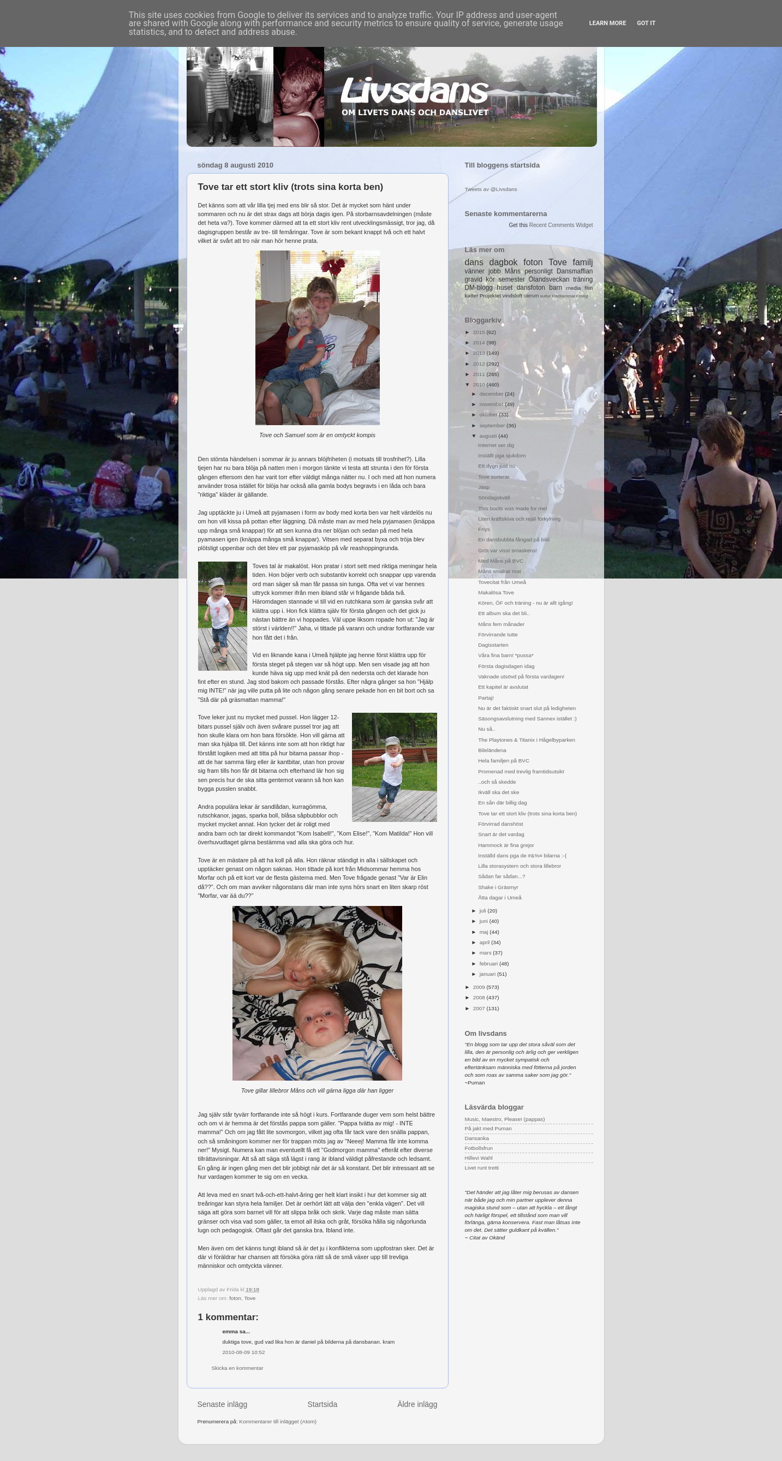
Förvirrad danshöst (500, 824)
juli (484, 911)
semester (511, 279)
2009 (480, 987)
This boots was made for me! (512, 508)
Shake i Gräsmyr (498, 887)
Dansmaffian (575, 271)
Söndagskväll (494, 497)
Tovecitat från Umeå (502, 582)
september (493, 425)
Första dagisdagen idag (506, 666)
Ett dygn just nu (496, 466)
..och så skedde (497, 782)
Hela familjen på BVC (503, 761)
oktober (489, 415)
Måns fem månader (501, 624)
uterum (531, 296)
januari (488, 974)
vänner (475, 271)
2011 (480, 374)
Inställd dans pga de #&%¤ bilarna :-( (522, 855)
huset (504, 287)
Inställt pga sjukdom (502, 455)
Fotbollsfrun (479, 1148)
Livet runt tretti (482, 1168)
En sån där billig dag (502, 803)
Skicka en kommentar (238, 1368)
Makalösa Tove (496, 592)
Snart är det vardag (501, 834)
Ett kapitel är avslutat (503, 687)
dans (474, 262)
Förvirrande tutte (497, 634)
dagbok (504, 262)
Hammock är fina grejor (506, 845)
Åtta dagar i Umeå (500, 898)
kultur (545, 296)
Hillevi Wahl (479, 1158)
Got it (646, 23)
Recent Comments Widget (561, 225)
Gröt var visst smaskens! (507, 550)
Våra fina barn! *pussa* (506, 655)
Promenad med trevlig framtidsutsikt (521, 771)
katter (472, 296)
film (588, 288)
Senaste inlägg (223, 1404)
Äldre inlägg (417, 1404)
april (485, 942)
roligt (583, 296)
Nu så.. (486, 729)
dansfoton (531, 287)
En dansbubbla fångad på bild (514, 539)
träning (583, 279)
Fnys (484, 529)
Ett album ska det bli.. (503, 613)
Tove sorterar (494, 477)
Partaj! (486, 698)
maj (485, 932)
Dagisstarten (493, 645)
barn (555, 287)
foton (235, 1298)
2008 (480, 997)
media (573, 288)
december (492, 394)
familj (583, 262)
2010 (480, 384)
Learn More (607, 23)
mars (486, 953)
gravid (473, 279)
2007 (480, 1008)
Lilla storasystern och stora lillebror (519, 866)
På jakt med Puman (488, 1128)
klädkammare (564, 296)
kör (490, 279)
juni (485, 921)
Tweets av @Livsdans (491, 189)
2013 (480, 353)
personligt (538, 271)
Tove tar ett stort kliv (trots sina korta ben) (527, 813)
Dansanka (477, 1138)
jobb (494, 271)
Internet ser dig (496, 445)
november (492, 404)
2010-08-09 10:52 (244, 1352)
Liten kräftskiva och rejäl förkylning (519, 519)
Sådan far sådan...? (501, 876)
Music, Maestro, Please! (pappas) (505, 1119)
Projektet (490, 296)
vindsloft (512, 296)
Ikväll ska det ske (498, 792)
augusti (489, 436)
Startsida (322, 1404)
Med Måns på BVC (500, 561)
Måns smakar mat (499, 571)
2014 (480, 342)
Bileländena (492, 750)
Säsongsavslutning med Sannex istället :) (527, 718)
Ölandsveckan (548, 279)
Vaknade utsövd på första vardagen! (521, 676)
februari (489, 964)
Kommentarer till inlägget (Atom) (278, 1421)
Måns (513, 271)
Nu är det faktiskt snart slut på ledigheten (527, 708)
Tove (249, 1298)
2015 (480, 332)
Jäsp (484, 487)
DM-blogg (479, 287)
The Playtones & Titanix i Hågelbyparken (526, 740)
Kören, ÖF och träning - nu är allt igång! (525, 603)
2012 (480, 364)
